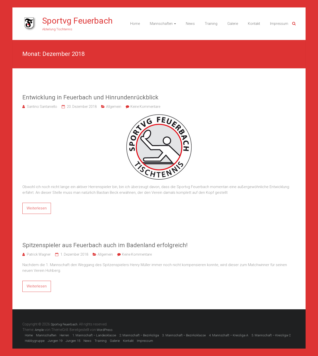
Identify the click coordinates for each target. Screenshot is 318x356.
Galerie (232, 24)
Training (211, 24)
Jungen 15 (73, 341)
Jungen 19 (55, 341)
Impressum (279, 24)
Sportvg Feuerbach (77, 21)
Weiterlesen (37, 208)
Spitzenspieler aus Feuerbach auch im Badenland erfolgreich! (105, 245)
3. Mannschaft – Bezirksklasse (184, 335)
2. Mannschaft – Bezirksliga (139, 335)
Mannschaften (161, 24)
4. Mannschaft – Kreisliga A (228, 335)
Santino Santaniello (42, 107)
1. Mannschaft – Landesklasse (94, 335)
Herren (64, 335)
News (190, 24)
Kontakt (254, 24)
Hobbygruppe (34, 341)
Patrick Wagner (39, 254)
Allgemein (113, 107)
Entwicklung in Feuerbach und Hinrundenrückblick (90, 97)
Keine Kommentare (145, 107)
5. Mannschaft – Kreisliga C (271, 335)
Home (135, 24)
